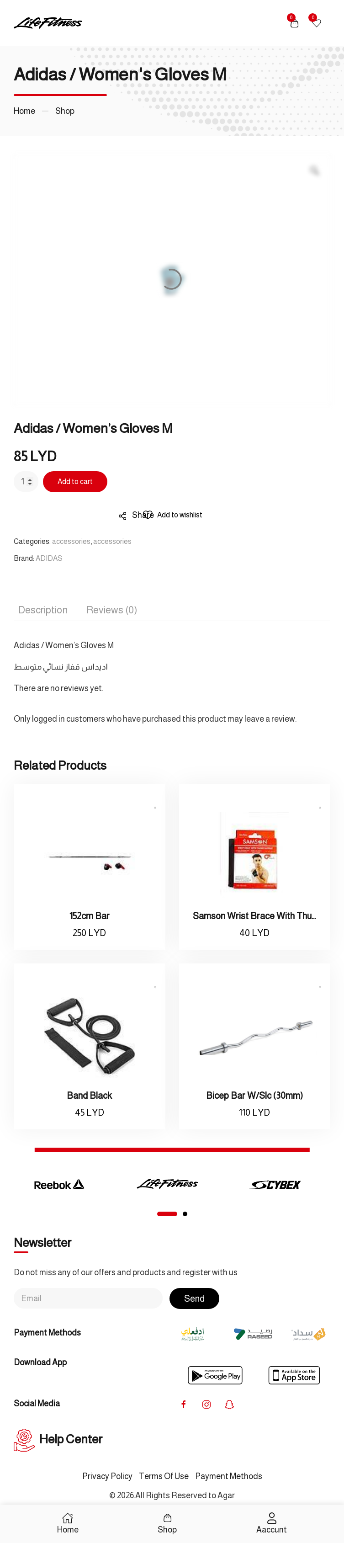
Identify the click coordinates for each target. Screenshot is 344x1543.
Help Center (58, 1439)
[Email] (88, 1298)
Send (194, 1298)
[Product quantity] (26, 481)
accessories (71, 541)
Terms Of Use (164, 1476)
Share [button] (136, 515)
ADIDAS (49, 558)
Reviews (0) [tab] (111, 610)
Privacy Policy (107, 1476)
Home (24, 111)
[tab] (167, 1214)
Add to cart (75, 481)
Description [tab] (43, 610)
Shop (64, 111)
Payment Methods (228, 1476)
